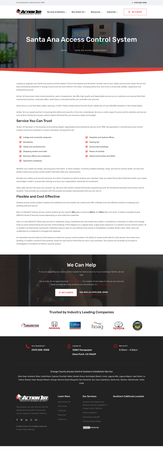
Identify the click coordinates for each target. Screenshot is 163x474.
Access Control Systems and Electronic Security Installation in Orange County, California (95, 405)
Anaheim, (32, 376)
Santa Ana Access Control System (81, 39)
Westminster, (133, 380)
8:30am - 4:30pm (128, 349)
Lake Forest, (137, 376)
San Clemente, (85, 380)
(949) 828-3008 (140, 3)
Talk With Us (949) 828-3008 (93, 292)
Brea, (38, 376)
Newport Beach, (44, 380)
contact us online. (105, 284)
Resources (96, 12)
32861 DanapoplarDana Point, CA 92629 (84, 351)
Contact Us (62, 419)
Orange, (54, 380)
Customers (62, 410)
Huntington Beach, (94, 376)
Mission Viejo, (31, 380)
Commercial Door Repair (92, 421)
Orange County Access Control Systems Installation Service (81, 371)
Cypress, (55, 376)
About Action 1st (64, 402)
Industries (112, 12)
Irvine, (105, 376)
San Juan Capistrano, (101, 380)
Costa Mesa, (46, 376)
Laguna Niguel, (125, 376)
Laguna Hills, (113, 376)
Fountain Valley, (66, 376)
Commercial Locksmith (91, 417)
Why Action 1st (79, 12)
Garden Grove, (79, 376)
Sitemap (31, 429)
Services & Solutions (57, 12)
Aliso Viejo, (23, 376)
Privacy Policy (21, 429)
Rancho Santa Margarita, (68, 380)
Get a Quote (62, 406)
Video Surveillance (90, 412)
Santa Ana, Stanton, (119, 380)
